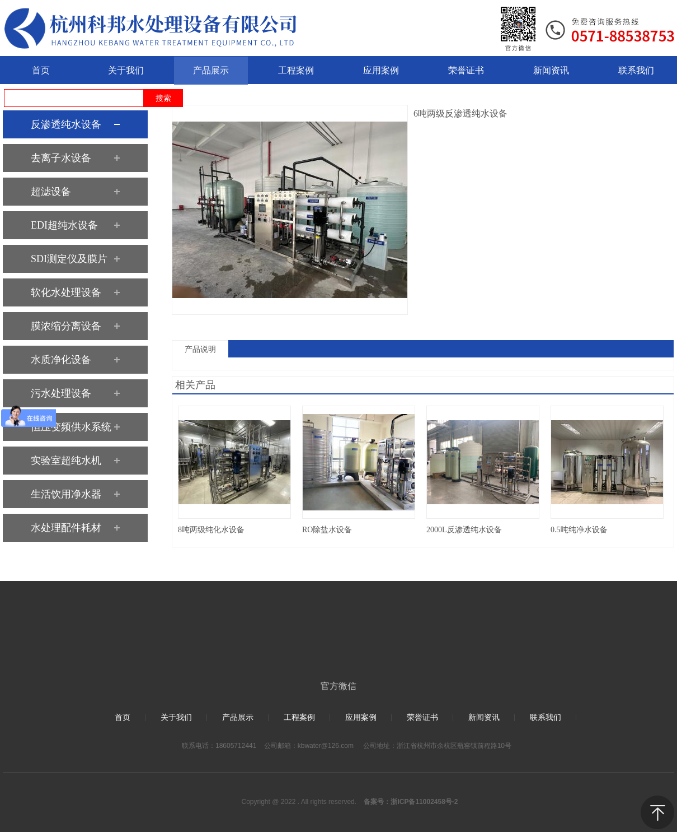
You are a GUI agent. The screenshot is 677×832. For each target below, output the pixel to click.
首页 (122, 717)
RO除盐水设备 (327, 530)
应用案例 (361, 717)
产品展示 (237, 717)
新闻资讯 (484, 717)
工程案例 (299, 717)
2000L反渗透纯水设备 (464, 530)
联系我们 (545, 717)
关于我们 (176, 717)
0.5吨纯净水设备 (579, 530)
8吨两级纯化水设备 (211, 530)
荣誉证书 (422, 717)
